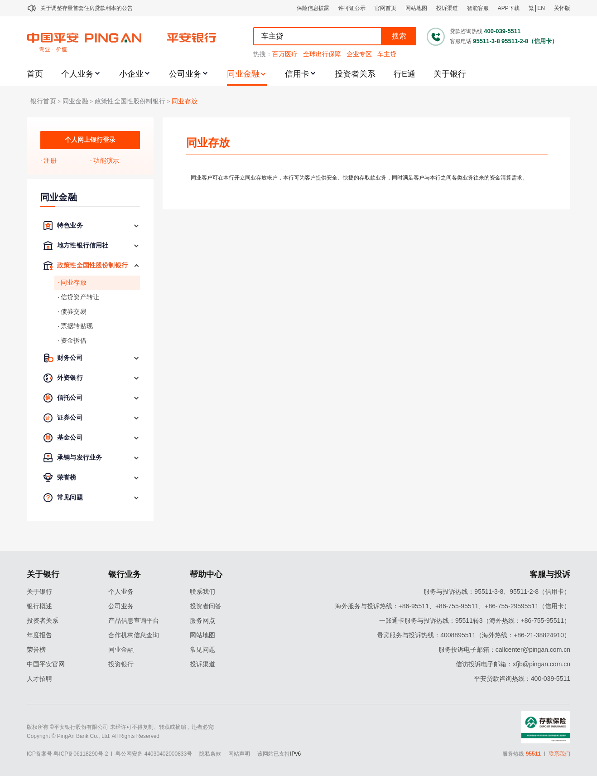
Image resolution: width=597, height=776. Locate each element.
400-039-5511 (502, 31)
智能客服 (478, 8)
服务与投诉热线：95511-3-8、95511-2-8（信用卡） (497, 591)
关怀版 (562, 8)
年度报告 (39, 635)
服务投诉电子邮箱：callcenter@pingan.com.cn (504, 649)
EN (541, 8)
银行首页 (43, 101)
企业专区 (359, 54)
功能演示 (106, 160)
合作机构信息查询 (133, 635)
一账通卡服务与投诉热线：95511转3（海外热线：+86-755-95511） (474, 620)
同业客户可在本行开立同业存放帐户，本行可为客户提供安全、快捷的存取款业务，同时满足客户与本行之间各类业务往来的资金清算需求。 (359, 178)
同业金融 (243, 73)
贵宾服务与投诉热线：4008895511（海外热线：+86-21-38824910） (473, 635)
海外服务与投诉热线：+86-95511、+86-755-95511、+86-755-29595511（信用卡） (452, 606)
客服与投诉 (550, 574)
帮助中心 (206, 574)
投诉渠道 (447, 8)
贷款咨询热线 (466, 31)
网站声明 (239, 754)
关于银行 (449, 73)
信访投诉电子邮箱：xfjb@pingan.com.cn (513, 664)
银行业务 (124, 574)
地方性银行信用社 (82, 245)
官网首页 (385, 8)
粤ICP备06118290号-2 (80, 754)
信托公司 (70, 397)
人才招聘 (39, 678)
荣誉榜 (67, 477)
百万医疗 (285, 54)
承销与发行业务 (79, 457)
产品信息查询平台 (133, 620)
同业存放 (184, 101)
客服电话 (461, 41)
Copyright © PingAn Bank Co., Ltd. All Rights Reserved (93, 736)
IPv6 (295, 754)
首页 (35, 73)
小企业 (131, 73)
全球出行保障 (322, 54)
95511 (533, 754)
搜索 (399, 36)
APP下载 (509, 8)
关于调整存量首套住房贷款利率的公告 (86, 8)
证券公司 (70, 417)
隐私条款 (210, 754)
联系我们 (202, 591)
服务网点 (202, 620)
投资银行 (121, 664)
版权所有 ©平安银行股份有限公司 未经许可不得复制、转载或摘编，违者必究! (121, 727)
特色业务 (70, 225)
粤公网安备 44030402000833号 (154, 754)
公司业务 (185, 73)
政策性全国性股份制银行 (130, 101)
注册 (49, 160)
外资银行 (70, 377)
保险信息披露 (313, 8)
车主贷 (386, 54)
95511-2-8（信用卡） (529, 41)
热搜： (262, 54)
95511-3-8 (486, 41)
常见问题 (70, 497)
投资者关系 (355, 73)
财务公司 (70, 357)
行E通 (404, 73)
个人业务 (77, 73)
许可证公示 (352, 8)
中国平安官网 (46, 664)
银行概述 (39, 606)
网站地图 (416, 8)
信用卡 (297, 73)
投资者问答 (205, 606)
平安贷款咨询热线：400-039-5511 (522, 678)
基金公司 (70, 437)
